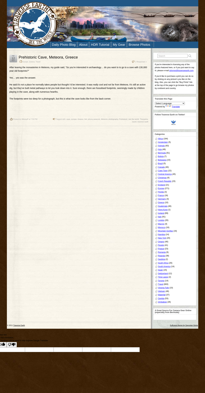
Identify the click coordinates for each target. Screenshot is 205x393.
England (161, 185)
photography (113, 119)
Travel (38, 62)
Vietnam (161, 291)
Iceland (161, 213)
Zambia (161, 298)
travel (134, 122)
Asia (160, 149)
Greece (32, 62)
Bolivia (161, 156)
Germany (162, 199)
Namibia (161, 234)
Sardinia (161, 259)
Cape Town (163, 171)
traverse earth (143, 122)
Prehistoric (123, 119)
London (161, 220)
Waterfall (162, 295)
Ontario (161, 242)
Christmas (162, 178)
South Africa (163, 263)
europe (74, 119)
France (161, 195)
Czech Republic (165, 181)
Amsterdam (163, 142)
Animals (161, 146)
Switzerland (163, 273)
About (83, 44)
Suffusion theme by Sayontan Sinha (184, 325)
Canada (161, 167)
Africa (160, 139)
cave (68, 119)
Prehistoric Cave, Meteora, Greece (48, 57)
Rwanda (161, 256)
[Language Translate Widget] (170, 103)
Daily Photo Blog (64, 44)
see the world (133, 119)
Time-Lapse (163, 277)
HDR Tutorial (100, 44)
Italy (160, 217)
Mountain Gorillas (165, 231)
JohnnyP (24, 119)
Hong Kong (163, 210)
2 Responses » (141, 62)
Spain (160, 270)
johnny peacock (94, 119)
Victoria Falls (163, 288)
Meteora (104, 119)
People (161, 245)
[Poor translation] (12, 344)
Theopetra (144, 119)
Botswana (162, 160)
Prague (161, 249)
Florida (161, 192)
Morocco (161, 227)
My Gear (119, 44)
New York (162, 238)
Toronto (161, 281)
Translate (172, 107)
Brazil (160, 163)
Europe (25, 62)
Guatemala (163, 206)
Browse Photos (141, 45)
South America (164, 266)
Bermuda (162, 153)
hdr (85, 119)
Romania (162, 252)
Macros (161, 224)
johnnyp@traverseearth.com (181, 70)
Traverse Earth (19, 325)
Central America (165, 174)
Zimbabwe (162, 302)
